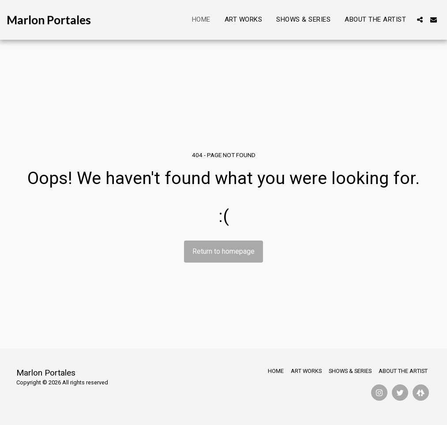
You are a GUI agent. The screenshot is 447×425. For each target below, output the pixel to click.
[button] (419, 19)
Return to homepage (223, 251)
